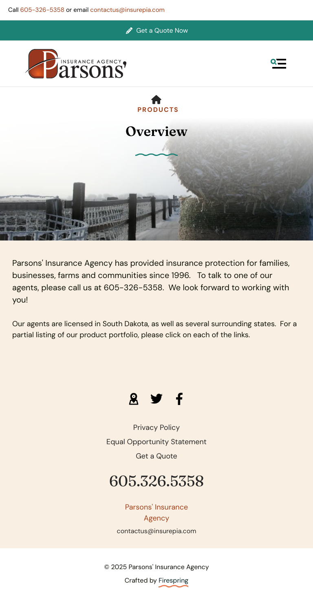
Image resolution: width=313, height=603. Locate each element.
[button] (278, 63)
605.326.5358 (156, 481)
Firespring (173, 580)
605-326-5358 (42, 10)
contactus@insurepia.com (127, 10)
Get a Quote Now (156, 30)
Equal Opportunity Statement (156, 442)
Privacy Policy (156, 427)
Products (158, 109)
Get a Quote (156, 456)
